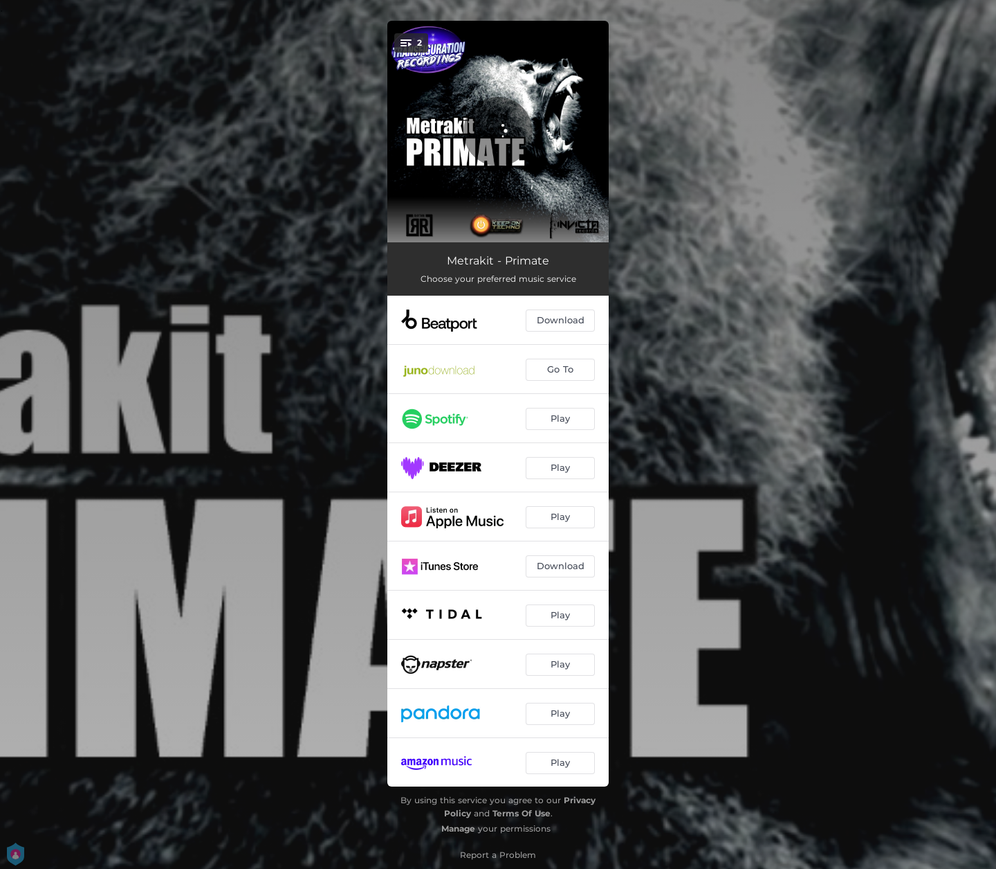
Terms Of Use (521, 813)
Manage (458, 828)
